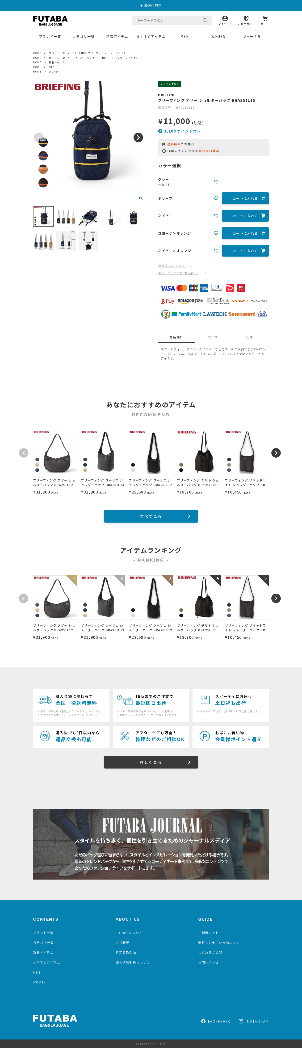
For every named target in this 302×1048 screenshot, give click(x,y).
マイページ (225, 23)
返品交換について (172, 265)
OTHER (120, 53)
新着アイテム (117, 36)
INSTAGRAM (254, 1021)
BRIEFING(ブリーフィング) (90, 53)
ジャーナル (252, 36)
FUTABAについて (129, 932)
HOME (37, 53)
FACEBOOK (215, 1021)
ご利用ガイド (246, 23)
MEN (184, 36)
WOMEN (218, 36)
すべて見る (151, 516)
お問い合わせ (208, 962)
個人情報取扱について (133, 962)
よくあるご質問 (210, 952)
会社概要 (122, 942)
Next (138, 137)
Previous (38, 137)
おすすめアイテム (151, 36)
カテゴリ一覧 (83, 36)
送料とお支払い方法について (220, 942)
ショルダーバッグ (84, 58)
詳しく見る (151, 762)
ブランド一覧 (50, 36)
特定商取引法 (126, 952)
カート (264, 23)
